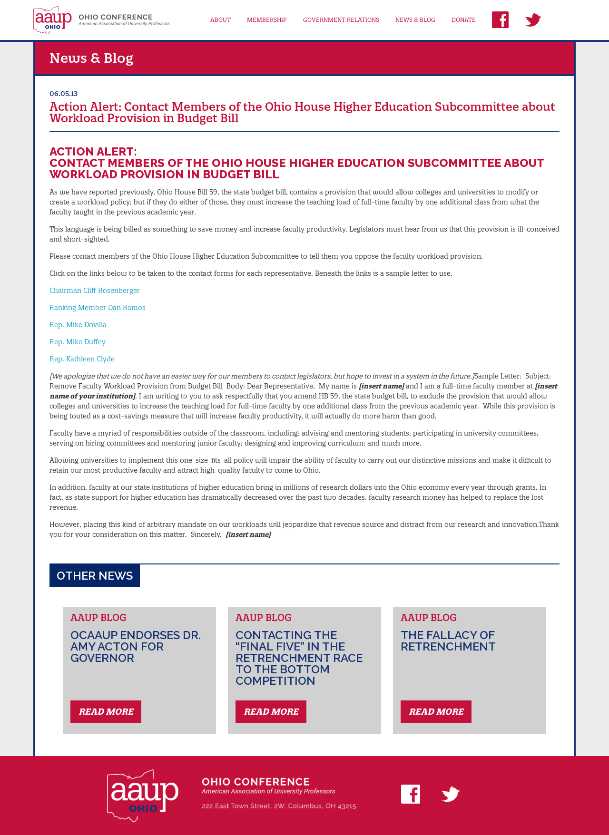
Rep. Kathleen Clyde (82, 359)
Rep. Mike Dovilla (78, 324)
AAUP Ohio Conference (101, 20)
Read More (106, 711)
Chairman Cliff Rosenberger (94, 290)
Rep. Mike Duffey (77, 342)
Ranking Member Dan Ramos (97, 307)
